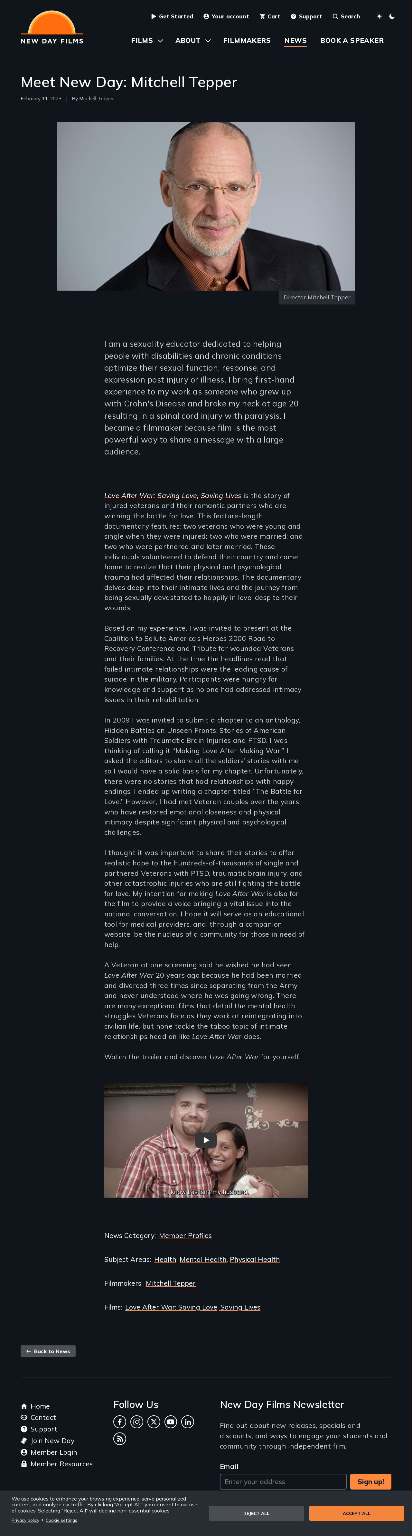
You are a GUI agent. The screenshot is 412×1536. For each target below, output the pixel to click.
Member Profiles (185, 1235)
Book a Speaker (352, 40)
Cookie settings (61, 1520)
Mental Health (203, 1259)
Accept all (356, 1513)
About (188, 40)
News (295, 40)
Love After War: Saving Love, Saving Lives (172, 495)
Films (142, 40)
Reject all (256, 1513)
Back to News (48, 1351)
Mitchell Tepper (96, 98)
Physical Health (255, 1259)
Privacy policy (25, 1520)
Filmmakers (247, 40)
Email (229, 1466)
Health (165, 1259)
